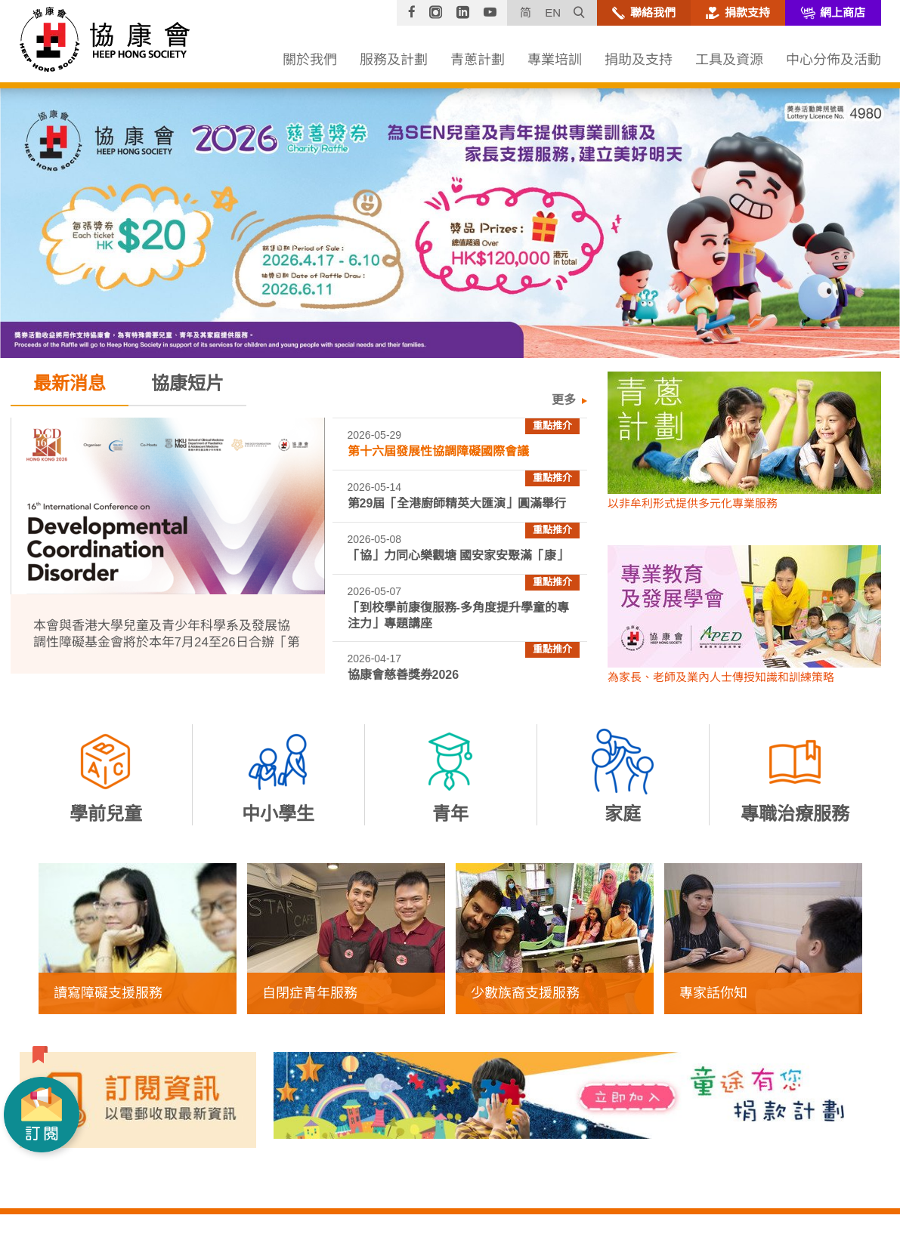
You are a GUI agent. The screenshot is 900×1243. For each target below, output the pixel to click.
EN (553, 12)
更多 (562, 399)
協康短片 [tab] (187, 383)
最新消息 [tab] (69, 383)
